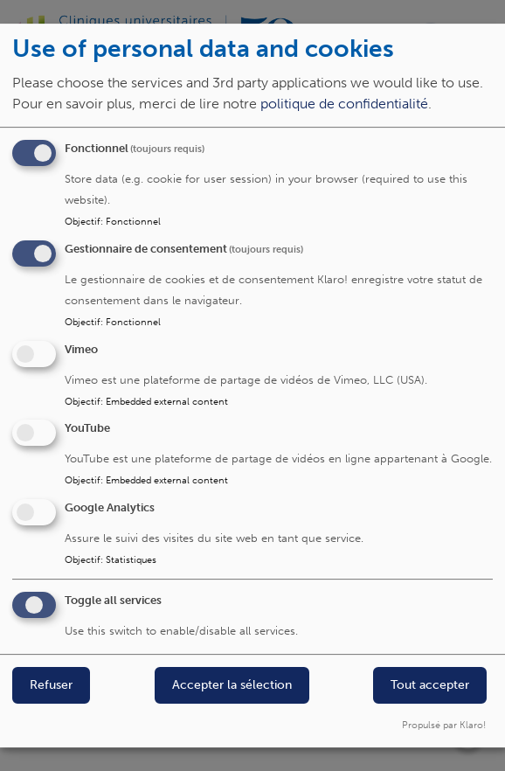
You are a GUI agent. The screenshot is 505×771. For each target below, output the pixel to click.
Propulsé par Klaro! (444, 725)
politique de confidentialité (344, 103)
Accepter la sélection (232, 684)
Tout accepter (430, 684)
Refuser (51, 684)
